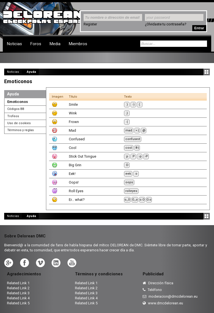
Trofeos (13, 116)
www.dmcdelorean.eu (163, 303)
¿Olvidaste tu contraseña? (165, 24)
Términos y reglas (20, 130)
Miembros (78, 43)
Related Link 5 (18, 303)
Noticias (14, 43)
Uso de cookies (19, 123)
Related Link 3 (18, 293)
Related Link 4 (18, 298)
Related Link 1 (18, 283)
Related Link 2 (18, 288)
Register (90, 24)
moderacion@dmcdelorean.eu (170, 296)
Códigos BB (15, 109)
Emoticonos (17, 102)
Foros (35, 43)
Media (55, 43)
